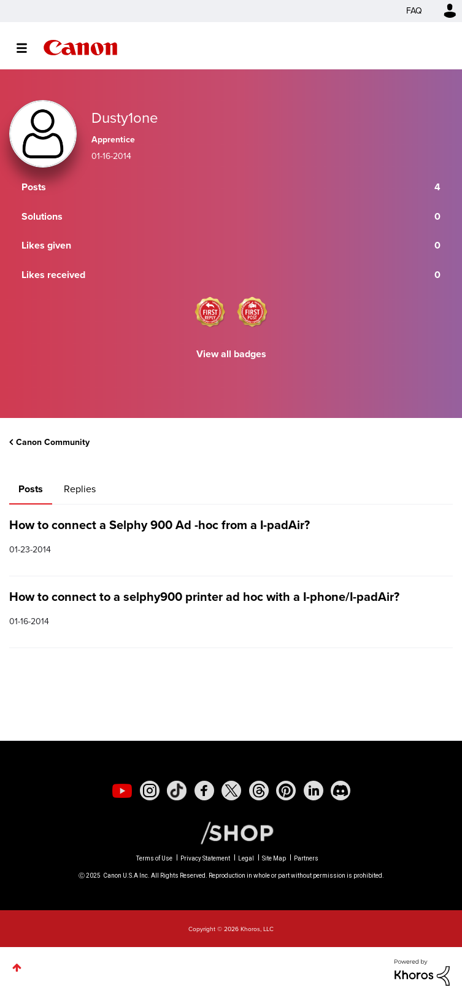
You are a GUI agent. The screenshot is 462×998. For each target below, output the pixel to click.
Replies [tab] (80, 489)
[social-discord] (340, 790)
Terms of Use (154, 858)
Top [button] (17, 967)
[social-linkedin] (313, 790)
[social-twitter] (231, 790)
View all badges (231, 354)
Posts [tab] (30, 489)
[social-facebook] (204, 790)
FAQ (414, 10)
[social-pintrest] (286, 790)
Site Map (274, 858)
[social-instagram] (150, 790)
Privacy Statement (205, 858)
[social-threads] (259, 790)
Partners (306, 858)
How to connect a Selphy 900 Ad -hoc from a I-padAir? (159, 525)
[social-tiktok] (177, 790)
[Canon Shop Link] (231, 832)
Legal (246, 858)
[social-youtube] (122, 790)
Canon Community (80, 47)
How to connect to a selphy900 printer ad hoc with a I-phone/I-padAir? (204, 596)
